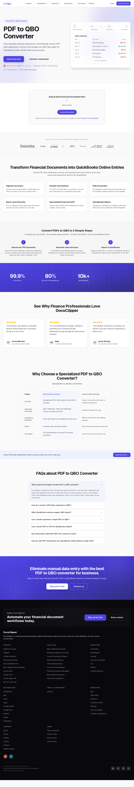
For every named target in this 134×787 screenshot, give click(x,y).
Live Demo (82, 3)
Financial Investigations (55, 678)
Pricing (91, 3)
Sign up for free (57, 586)
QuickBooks (7, 692)
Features (6, 653)
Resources (69, 3)
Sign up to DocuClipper (90, 118)
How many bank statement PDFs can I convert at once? (67, 534)
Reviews (93, 706)
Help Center (94, 695)
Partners (6, 745)
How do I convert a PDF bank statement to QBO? (67, 505)
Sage (5, 703)
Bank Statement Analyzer (56, 675)
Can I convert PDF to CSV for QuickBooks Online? (67, 526)
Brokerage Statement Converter (58, 653)
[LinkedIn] (113, 768)
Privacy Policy (52, 734)
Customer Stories (96, 703)
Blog (92, 692)
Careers (6, 738)
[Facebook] (123, 768)
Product (30, 3)
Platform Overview (9, 649)
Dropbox (6, 714)
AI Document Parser (10, 660)
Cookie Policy (52, 741)
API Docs (93, 699)
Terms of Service (53, 730)
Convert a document (39, 59)
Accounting (94, 649)
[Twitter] (118, 768)
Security (50, 692)
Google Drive (8, 710)
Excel (5, 699)
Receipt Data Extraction (55, 660)
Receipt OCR (7, 675)
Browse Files (67, 105)
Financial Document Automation (58, 671)
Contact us (78, 586)
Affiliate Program (9, 749)
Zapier (5, 717)
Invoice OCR (7, 671)
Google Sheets (8, 706)
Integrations (42, 3)
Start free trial (123, 3)
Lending (93, 656)
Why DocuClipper (96, 710)
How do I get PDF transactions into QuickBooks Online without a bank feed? (67, 541)
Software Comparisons (98, 714)
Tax (91, 664)
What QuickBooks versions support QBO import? (67, 512)
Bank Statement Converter (56, 649)
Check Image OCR (9, 678)
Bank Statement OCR (10, 664)
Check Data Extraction (55, 664)
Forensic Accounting (97, 660)
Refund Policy (52, 738)
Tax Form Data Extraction (56, 667)
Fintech (93, 667)
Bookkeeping (95, 653)
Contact (6, 741)
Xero (5, 695)
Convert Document (67, 112)
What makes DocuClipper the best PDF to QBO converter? (67, 485)
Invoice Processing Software (57, 656)
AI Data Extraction (9, 656)
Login (112, 3)
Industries (56, 3)
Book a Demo (117, 617)
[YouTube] (129, 768)
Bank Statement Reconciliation (14, 667)
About (5, 730)
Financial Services (96, 671)
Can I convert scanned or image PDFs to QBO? (67, 519)
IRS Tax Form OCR (9, 682)
